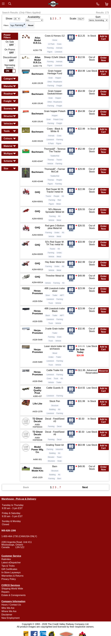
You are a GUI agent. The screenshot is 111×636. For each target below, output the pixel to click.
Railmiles (6, 559)
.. (58, 18)
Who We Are (7, 608)
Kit (63, 196)
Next (85, 487)
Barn (54, 466)
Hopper (58, 78)
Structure (54, 406)
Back (26, 487)
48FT (62, 295)
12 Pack (51, 44)
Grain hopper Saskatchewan (54, 92)
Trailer (54, 295)
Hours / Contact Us (11, 604)
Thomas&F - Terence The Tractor (54, 150)
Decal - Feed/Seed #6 (54, 433)
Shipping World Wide (12, 588)
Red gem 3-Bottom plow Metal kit (54, 226)
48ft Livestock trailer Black (55, 309)
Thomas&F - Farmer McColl (54, 170)
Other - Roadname (55, 82)
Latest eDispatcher (11, 562)
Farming (19, 25)
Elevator (51, 457)
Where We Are (8, 611)
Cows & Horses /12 (55, 36)
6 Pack (51, 143)
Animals (59, 48)
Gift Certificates (9, 569)
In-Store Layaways (11, 572)
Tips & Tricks (8, 566)
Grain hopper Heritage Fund (54, 72)
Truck (51, 303)
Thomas (51, 160)
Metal (58, 204)
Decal (59, 426)
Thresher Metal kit (55, 275)
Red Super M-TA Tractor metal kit (54, 190)
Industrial (59, 449)
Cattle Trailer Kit (55, 370)
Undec (56, 233)
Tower (59, 457)
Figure (49, 52)
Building (52, 409)
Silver (48, 295)
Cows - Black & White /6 (54, 130)
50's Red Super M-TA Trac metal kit (54, 243)
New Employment (10, 618)
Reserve (103, 371)
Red (59, 200)
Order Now (103, 59)
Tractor (59, 160)
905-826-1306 (8, 530)
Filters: (6, 25)
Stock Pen (54, 401)
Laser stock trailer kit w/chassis (54, 347)
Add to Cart (103, 37)
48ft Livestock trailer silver (55, 289)
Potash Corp (58, 119)
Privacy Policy (8, 579)
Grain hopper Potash (54, 111)
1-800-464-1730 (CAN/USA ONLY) (19, 536)
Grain (50, 78)
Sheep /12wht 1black (54, 57)
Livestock (58, 52)
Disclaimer (6, 614)
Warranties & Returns (12, 576)
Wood (54, 353)
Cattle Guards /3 (54, 388)
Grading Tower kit (55, 445)
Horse (54, 40)
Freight (59, 86)
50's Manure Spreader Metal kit (54, 210)
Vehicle (50, 164)
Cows (59, 44)
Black (48, 315)
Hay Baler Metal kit (54, 262)
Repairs (5, 592)
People (59, 180)
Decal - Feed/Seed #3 (54, 420)
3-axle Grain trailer (54, 328)
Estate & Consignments (13, 595)
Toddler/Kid (54, 156)
